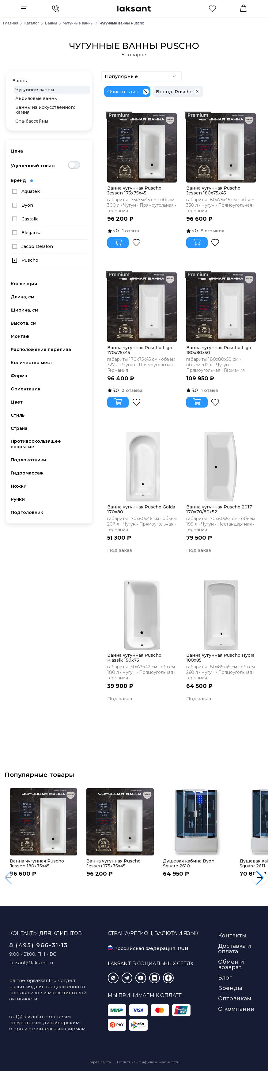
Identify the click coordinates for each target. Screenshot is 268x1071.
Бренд (22, 180)
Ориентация (25, 389)
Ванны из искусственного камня (45, 110)
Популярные (141, 76)
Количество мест (31, 362)
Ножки (19, 486)
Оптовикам (234, 998)
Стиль (18, 415)
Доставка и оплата (234, 949)
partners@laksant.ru (32, 980)
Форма (19, 376)
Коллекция (24, 283)
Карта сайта (100, 1062)
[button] (260, 877)
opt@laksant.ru (27, 1016)
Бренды (230, 988)
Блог (225, 977)
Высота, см (23, 323)
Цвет (17, 402)
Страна (19, 428)
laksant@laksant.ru (31, 963)
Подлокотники (28, 460)
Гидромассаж (27, 473)
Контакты (232, 935)
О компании (236, 1009)
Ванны (20, 80)
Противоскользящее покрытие (36, 443)
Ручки (18, 499)
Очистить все (123, 91)
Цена (17, 151)
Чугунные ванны (34, 89)
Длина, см (22, 297)
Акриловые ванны (36, 98)
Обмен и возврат (231, 964)
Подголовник (27, 512)
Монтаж (20, 336)
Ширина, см (24, 310)
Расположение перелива (41, 349)
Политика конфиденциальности (148, 1062)
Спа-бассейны (31, 121)
